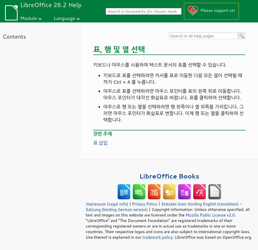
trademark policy (157, 237)
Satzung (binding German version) (117, 209)
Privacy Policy (144, 204)
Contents (14, 36)
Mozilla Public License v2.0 (210, 215)
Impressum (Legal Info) (107, 204)
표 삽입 (100, 143)
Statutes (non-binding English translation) (199, 204)
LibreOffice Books (169, 176)
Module (28, 18)
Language (64, 18)
